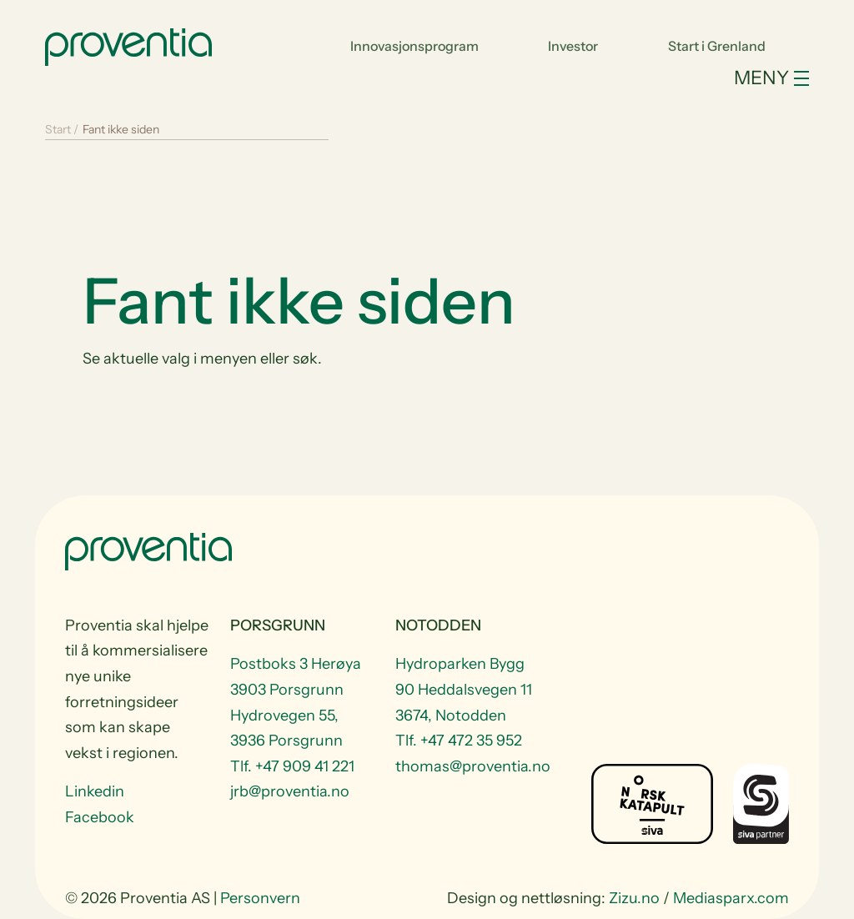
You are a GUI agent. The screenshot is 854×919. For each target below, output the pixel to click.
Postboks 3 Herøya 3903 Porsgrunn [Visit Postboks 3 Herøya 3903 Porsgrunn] (295, 677)
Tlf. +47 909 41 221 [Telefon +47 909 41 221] (292, 766)
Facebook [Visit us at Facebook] (99, 817)
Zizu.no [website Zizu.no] (634, 898)
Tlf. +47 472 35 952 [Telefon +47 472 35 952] (458, 740)
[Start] (128, 45)
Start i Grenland (717, 46)
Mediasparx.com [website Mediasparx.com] (731, 898)
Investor (573, 46)
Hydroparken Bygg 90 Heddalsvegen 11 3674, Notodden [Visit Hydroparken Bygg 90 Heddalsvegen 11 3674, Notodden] (463, 689)
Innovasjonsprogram (414, 46)
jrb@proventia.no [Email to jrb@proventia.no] (289, 791)
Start (58, 129)
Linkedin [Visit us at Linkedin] (94, 791)
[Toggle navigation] (427, 78)
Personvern (260, 898)
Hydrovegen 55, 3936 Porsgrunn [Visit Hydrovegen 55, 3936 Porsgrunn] (286, 728)
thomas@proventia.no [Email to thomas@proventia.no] (467, 766)
